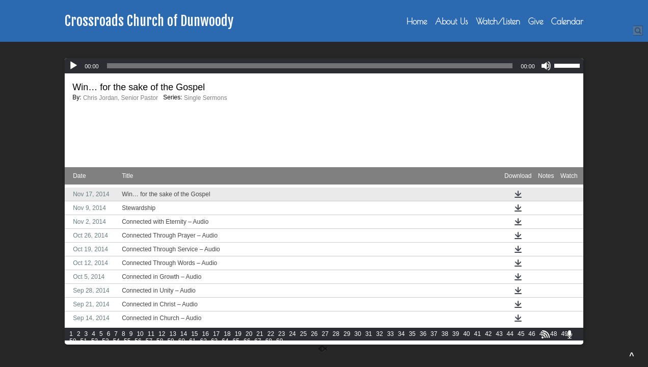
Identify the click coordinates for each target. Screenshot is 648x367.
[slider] (310, 65)
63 (214, 341)
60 (181, 341)
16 (205, 333)
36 (423, 333)
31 (368, 333)
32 (379, 333)
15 (194, 333)
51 (83, 341)
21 (259, 333)
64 (225, 341)
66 (247, 341)
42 (488, 333)
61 (192, 341)
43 (499, 333)
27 (325, 333)
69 (279, 341)
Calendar (567, 21)
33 (390, 333)
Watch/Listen (498, 21)
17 (216, 333)
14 (183, 333)
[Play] (73, 66)
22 (270, 333)
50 (72, 341)
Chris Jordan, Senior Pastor (120, 97)
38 (444, 333)
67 (257, 341)
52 (94, 341)
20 (249, 333)
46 (531, 333)
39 (455, 333)
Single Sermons (205, 97)
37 (433, 333)
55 (127, 341)
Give (535, 21)
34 (401, 333)
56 (137, 341)
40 (466, 333)
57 (149, 341)
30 (358, 333)
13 (172, 333)
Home (417, 21)
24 (292, 333)
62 (203, 341)
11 (151, 333)
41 (477, 333)
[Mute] (546, 66)
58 (159, 341)
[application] (324, 65)
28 (336, 333)
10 (140, 333)
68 (268, 341)
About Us (451, 21)
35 (412, 333)
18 (227, 333)
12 (161, 333)
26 (314, 333)
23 (281, 333)
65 (236, 341)
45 (521, 333)
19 (238, 333)
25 (303, 333)
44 (510, 333)
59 (170, 341)
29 (346, 333)
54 (116, 341)
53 (105, 341)
